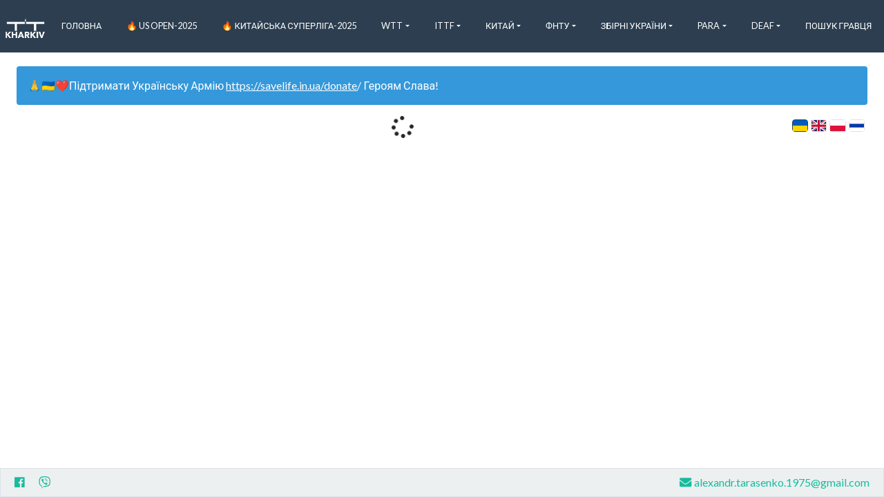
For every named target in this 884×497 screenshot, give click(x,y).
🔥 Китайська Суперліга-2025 (289, 25)
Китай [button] (500, 25)
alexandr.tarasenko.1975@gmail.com (774, 482)
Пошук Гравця (838, 25)
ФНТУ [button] (558, 25)
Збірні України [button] (633, 25)
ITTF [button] (444, 25)
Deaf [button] (762, 25)
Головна (81, 25)
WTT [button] (392, 25)
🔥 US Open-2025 (161, 25)
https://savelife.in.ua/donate (291, 85)
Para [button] (709, 25)
